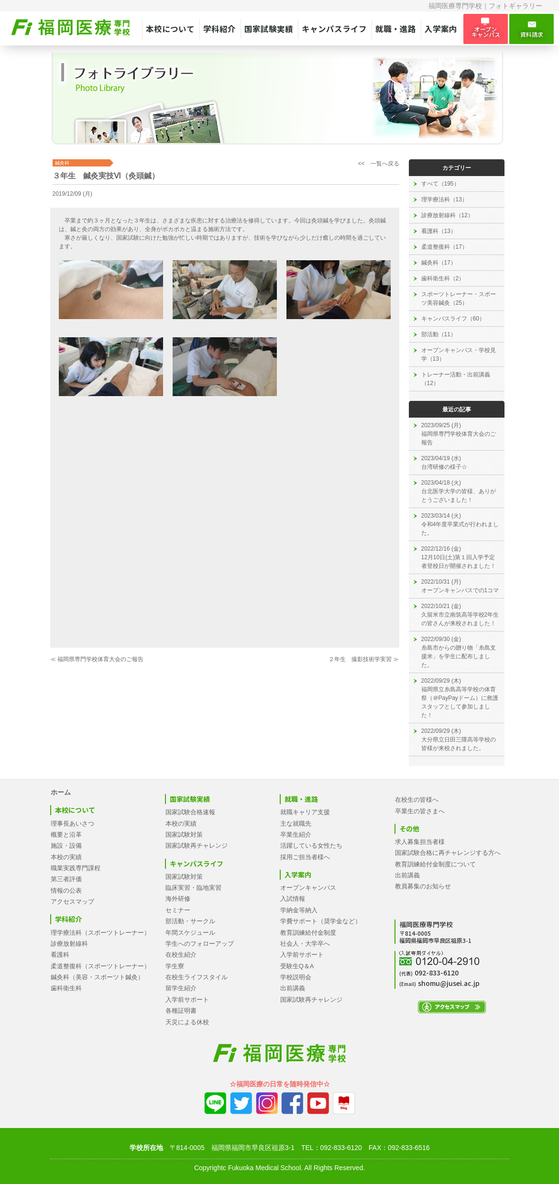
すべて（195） (440, 183)
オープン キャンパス (485, 29)
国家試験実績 (268, 28)
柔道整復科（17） (444, 246)
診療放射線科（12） (447, 215)
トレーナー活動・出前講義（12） (455, 379)
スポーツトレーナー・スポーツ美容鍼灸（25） (458, 298)
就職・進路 (395, 28)
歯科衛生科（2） (443, 278)
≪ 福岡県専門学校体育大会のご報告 (96, 659)
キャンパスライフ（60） (453, 318)
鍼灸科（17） (438, 262)
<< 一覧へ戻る (378, 163)
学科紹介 (219, 28)
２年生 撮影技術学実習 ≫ (364, 659)
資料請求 (531, 29)
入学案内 (441, 28)
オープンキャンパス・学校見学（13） (458, 354)
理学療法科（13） (444, 199)
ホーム (61, 792)
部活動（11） (438, 334)
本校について (170, 28)
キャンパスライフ (334, 28)
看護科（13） (438, 231)
